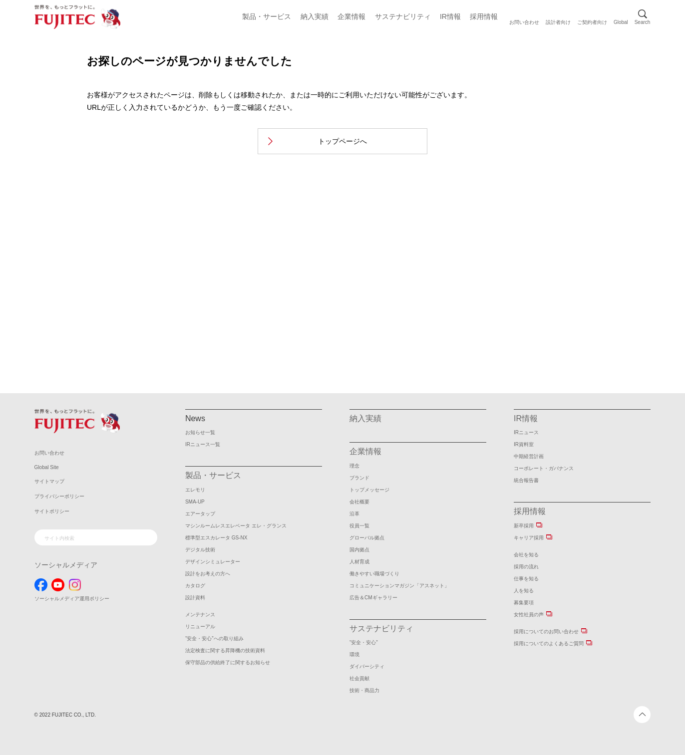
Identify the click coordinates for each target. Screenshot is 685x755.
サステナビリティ (403, 16)
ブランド (359, 478)
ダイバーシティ (366, 666)
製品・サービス (266, 16)
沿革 (354, 513)
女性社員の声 (529, 614)
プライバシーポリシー (59, 496)
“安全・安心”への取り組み (214, 638)
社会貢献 (359, 678)
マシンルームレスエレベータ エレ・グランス (236, 525)
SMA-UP (195, 501)
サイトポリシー (51, 511)
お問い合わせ (524, 22)
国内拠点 (359, 549)
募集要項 (524, 602)
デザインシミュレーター (212, 561)
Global (621, 22)
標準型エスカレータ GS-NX (216, 537)
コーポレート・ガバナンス (544, 468)
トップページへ (342, 141)
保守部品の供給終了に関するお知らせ (227, 662)
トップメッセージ (369, 490)
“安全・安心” (363, 642)
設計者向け (558, 22)
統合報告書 (526, 480)
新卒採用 (524, 525)
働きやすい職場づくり (374, 573)
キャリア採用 (529, 537)
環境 (354, 654)
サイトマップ (49, 481)
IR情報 (450, 16)
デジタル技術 (200, 549)
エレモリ (195, 490)
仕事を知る (526, 578)
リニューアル (200, 626)
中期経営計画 (529, 456)
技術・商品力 (364, 690)
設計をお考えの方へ (207, 573)
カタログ (195, 585)
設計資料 (195, 597)
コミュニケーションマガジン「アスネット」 (399, 585)
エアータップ (200, 513)
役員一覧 (359, 525)
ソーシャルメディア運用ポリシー (71, 598)
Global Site (46, 467)
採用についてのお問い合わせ (546, 631)
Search (643, 22)
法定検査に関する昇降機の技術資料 (225, 650)
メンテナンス (200, 614)
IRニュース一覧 (202, 444)
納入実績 (315, 16)
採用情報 (484, 16)
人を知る (524, 590)
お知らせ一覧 (200, 432)
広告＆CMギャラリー (373, 597)
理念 (354, 466)
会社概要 (359, 501)
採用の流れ (526, 566)
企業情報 (351, 16)
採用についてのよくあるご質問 (549, 643)
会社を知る (526, 554)
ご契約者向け (592, 22)
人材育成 (359, 561)
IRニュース (526, 432)
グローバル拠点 (366, 537)
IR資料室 (524, 444)
